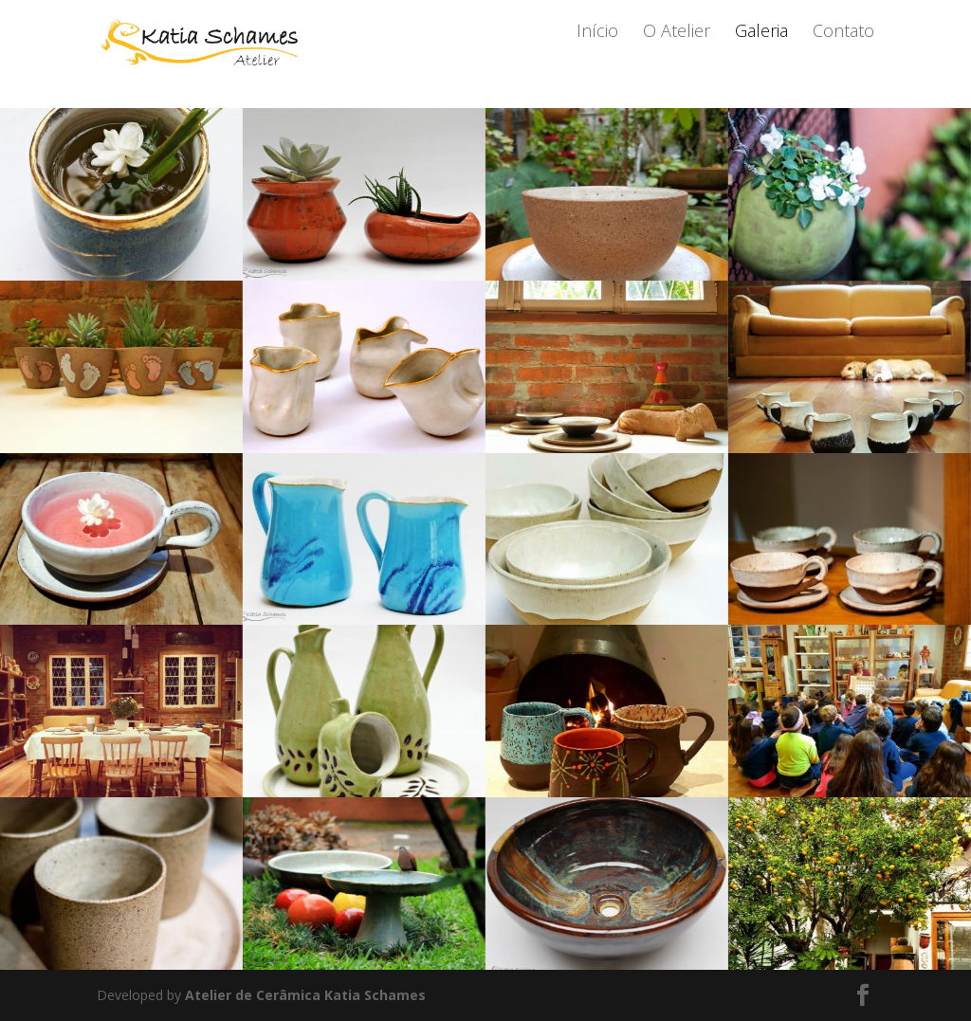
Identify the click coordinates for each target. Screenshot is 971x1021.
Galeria (761, 56)
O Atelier (676, 56)
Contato (843, 56)
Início (597, 56)
